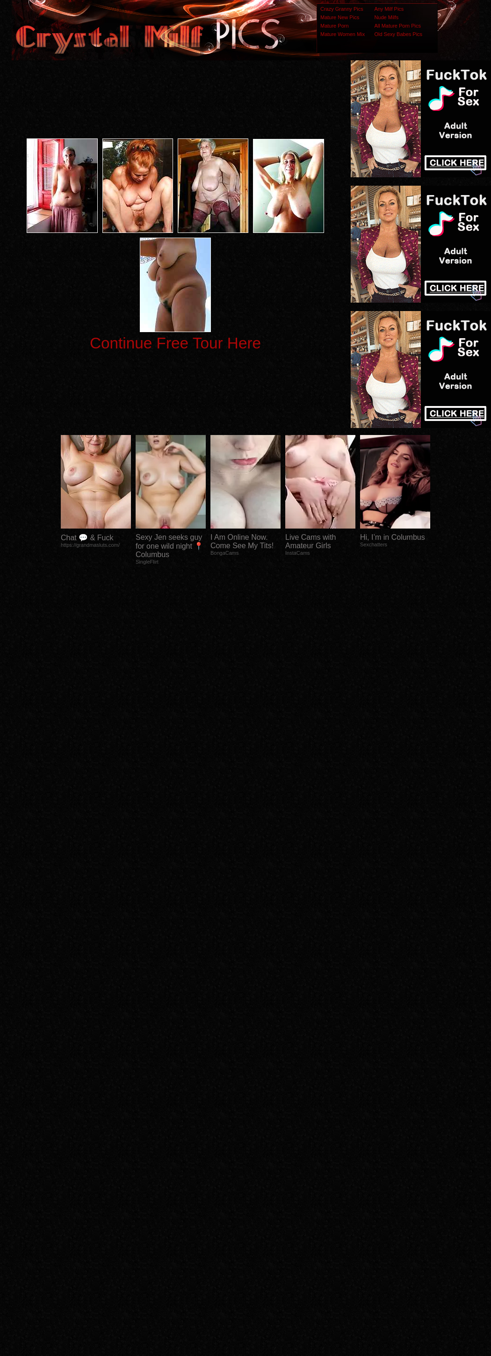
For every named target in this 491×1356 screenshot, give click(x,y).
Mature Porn (334, 26)
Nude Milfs (386, 17)
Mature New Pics (339, 17)
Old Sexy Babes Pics (398, 34)
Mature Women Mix (342, 34)
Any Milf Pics (389, 9)
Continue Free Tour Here (175, 343)
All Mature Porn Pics (397, 26)
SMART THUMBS (262, 1170)
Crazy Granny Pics (341, 9)
